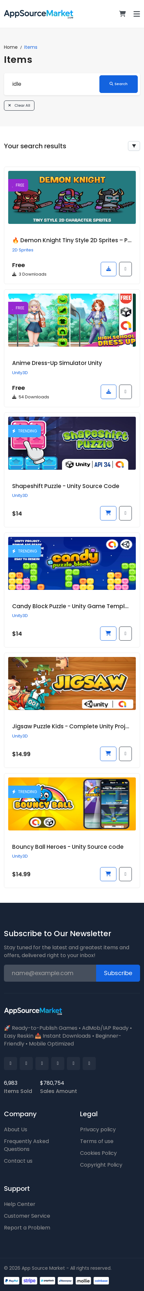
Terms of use (96, 1141)
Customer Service (27, 1216)
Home (11, 47)
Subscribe (118, 973)
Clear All (19, 105)
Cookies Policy (98, 1153)
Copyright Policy (101, 1165)
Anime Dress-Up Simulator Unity (57, 363)
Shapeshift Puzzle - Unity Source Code (65, 486)
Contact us (18, 1161)
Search (119, 83)
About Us (15, 1129)
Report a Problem (27, 1227)
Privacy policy (98, 1129)
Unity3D (20, 372)
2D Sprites (22, 250)
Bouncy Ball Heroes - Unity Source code (68, 847)
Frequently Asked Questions (26, 1145)
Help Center (19, 1204)
